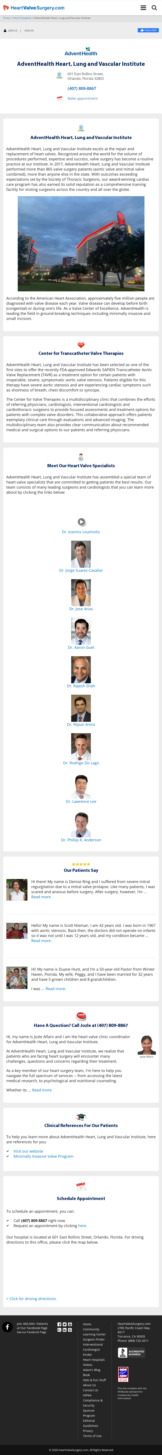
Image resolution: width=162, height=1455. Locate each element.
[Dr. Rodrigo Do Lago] (81, 746)
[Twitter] (65, 1324)
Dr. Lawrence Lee (81, 801)
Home (6, 18)
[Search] (157, 7)
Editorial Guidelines (90, 1423)
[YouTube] (70, 1324)
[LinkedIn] (65, 1329)
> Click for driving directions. (31, 1298)
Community (91, 1329)
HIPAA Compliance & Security (93, 1400)
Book (86, 1375)
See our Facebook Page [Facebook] (31, 1332)
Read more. (41, 896)
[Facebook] (148, 30)
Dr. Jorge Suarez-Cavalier (81, 570)
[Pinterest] (70, 1329)
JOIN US (11, 30)
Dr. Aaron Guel (81, 647)
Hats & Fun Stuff (94, 1380)
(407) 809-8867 (82, 88)
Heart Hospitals (22, 18)
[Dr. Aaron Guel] (81, 631)
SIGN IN (29, 30)
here (82, 1225)
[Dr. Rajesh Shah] (81, 669)
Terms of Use (92, 1436)
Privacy (88, 1431)
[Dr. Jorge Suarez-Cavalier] (81, 554)
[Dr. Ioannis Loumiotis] (81, 525)
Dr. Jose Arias (81, 608)
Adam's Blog (91, 1370)
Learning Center (94, 1334)
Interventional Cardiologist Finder (93, 1349)
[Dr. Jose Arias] (81, 592)
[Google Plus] (59, 1329)
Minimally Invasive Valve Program (44, 1156)
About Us (89, 1385)
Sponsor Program (89, 1413)
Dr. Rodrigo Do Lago (81, 762)
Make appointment (83, 98)
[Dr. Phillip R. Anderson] (81, 823)
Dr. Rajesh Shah (81, 685)
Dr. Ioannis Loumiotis (81, 531)
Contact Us (90, 1390)
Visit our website (28, 1151)
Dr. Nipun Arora (81, 724)
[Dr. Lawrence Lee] (81, 785)
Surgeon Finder (94, 1339)
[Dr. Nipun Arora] (81, 708)
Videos (87, 1365)
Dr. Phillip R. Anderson (81, 839)
